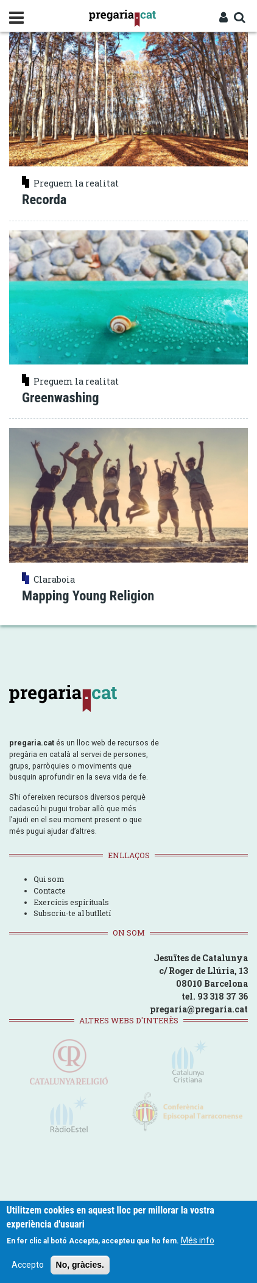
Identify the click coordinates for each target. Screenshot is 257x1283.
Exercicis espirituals (71, 902)
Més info (197, 1240)
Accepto (28, 1265)
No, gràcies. (80, 1265)
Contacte (49, 890)
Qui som (48, 879)
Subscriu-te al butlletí (72, 913)
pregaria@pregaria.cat (199, 1009)
